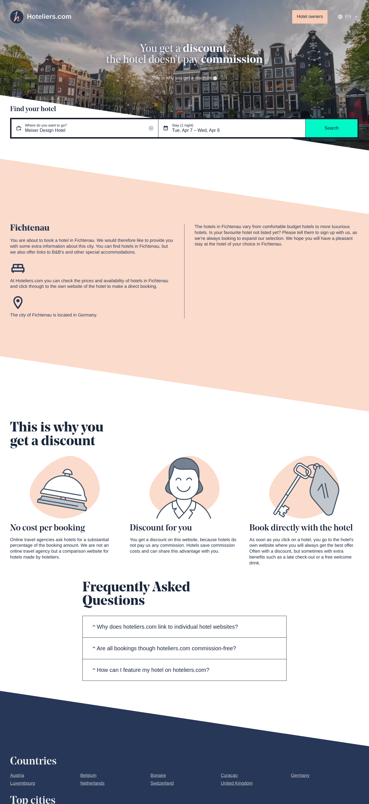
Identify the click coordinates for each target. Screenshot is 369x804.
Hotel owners (310, 16)
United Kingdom (237, 783)
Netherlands (92, 783)
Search (331, 128)
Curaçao (229, 775)
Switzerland (162, 783)
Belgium (88, 775)
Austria (17, 775)
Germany (300, 775)
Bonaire (158, 775)
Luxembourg (22, 783)
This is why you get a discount (184, 78)
